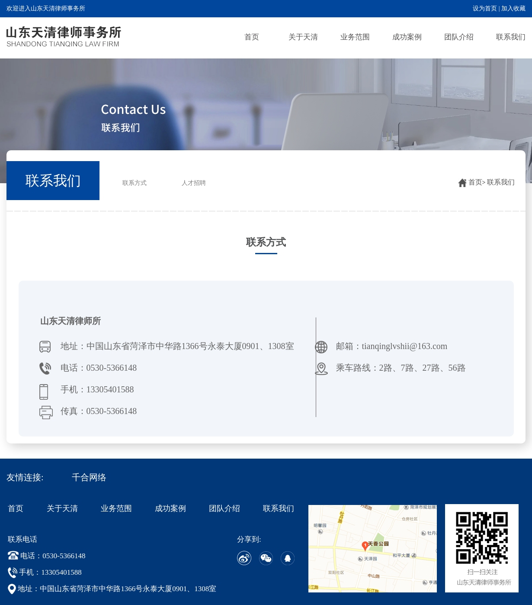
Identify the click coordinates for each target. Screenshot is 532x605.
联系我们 (511, 37)
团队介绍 (459, 37)
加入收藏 (513, 8)
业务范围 (355, 37)
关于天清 (303, 37)
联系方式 (134, 183)
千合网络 (89, 477)
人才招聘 (194, 183)
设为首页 (485, 8)
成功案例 (407, 37)
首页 (251, 37)
